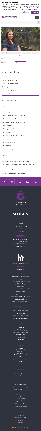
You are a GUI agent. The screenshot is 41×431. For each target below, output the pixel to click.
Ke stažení (20, 420)
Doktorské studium (20, 334)
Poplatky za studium (20, 358)
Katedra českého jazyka (9, 119)
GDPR (20, 396)
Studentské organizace (20, 363)
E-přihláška (20, 326)
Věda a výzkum (6, 87)
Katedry (5, 106)
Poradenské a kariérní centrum (20, 318)
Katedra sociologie (10, 72)
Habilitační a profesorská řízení (20, 387)
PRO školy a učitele (20, 401)
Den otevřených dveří (20, 337)
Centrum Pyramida (20, 312)
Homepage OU (20, 269)
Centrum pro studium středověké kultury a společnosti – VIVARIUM (20, 298)
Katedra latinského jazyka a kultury (13, 135)
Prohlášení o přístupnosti (20, 398)
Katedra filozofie (7, 125)
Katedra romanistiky (8, 142)
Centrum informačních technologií (20, 315)
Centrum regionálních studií (10, 170)
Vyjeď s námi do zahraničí (10, 83)
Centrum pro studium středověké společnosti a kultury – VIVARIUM (19, 165)
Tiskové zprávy (20, 415)
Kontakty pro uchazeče (20, 340)
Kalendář (20, 422)
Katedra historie (7, 132)
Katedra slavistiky (7, 145)
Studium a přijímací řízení (9, 80)
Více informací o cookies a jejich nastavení (26, 9)
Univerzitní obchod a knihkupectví (20, 310)
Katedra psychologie (8, 139)
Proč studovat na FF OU (20, 335)
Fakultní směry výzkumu (20, 384)
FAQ (21, 375)
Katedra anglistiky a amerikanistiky (13, 112)
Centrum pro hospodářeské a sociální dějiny (20, 296)
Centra (4, 156)
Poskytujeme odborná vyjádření (20, 417)
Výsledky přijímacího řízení (21, 330)
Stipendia (20, 356)
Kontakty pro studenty (20, 364)
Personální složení (7, 77)
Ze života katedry (7, 94)
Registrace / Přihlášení (20, 373)
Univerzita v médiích (20, 419)
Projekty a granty (21, 386)
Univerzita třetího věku (20, 405)
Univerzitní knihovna (20, 308)
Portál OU (20, 348)
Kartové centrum (20, 316)
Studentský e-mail (20, 349)
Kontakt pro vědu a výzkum (20, 389)
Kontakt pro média (20, 414)
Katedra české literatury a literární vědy (14, 115)
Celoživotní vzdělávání (9, 90)
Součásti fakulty (9, 100)
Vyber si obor (20, 327)
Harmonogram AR (20, 353)
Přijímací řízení (20, 329)
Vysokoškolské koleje (20, 313)
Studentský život (20, 339)
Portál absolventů (20, 372)
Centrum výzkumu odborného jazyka (13, 173)
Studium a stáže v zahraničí (20, 354)
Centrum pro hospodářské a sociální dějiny (15, 161)
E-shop (20, 400)
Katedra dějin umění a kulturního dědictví (14, 122)
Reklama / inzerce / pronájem (20, 406)
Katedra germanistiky (8, 129)
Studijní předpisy (20, 361)
